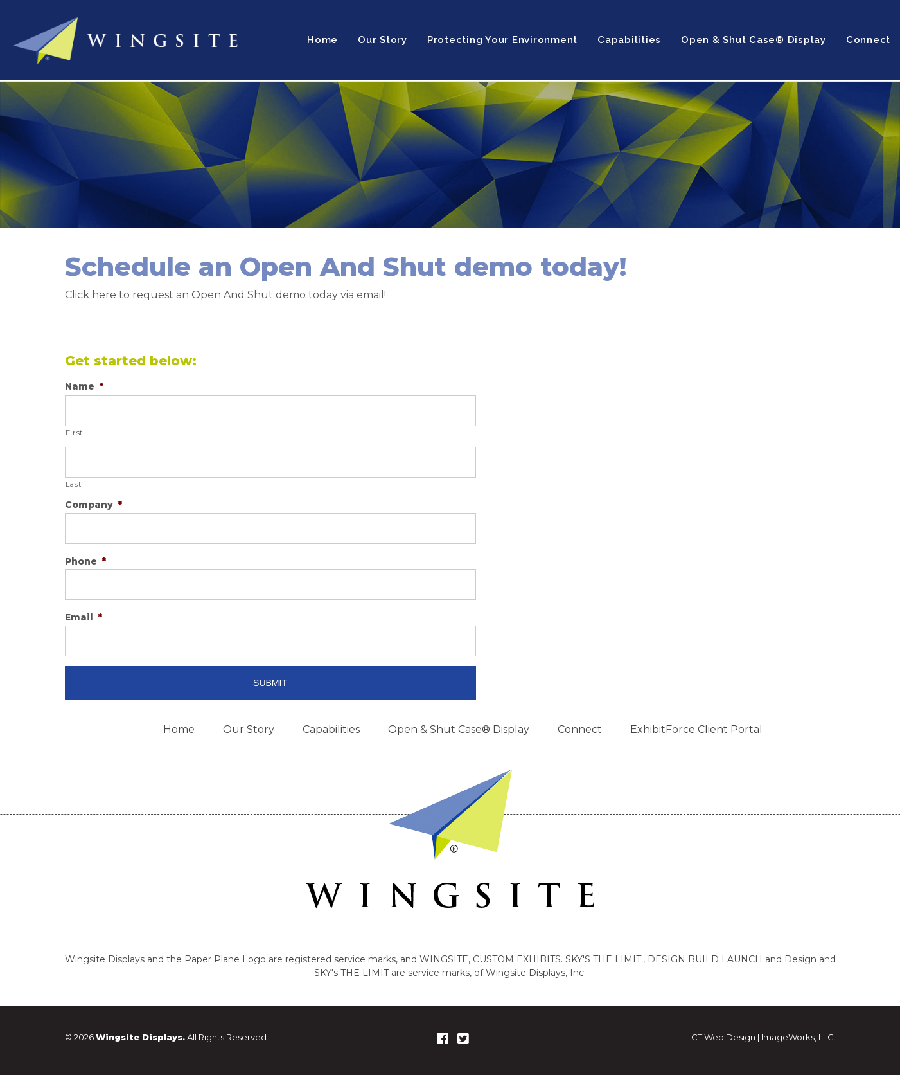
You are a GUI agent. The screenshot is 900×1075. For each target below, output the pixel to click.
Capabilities (629, 40)
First (74, 432)
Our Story (382, 40)
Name (84, 386)
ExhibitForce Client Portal (696, 729)
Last (74, 484)
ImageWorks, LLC (797, 1037)
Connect (868, 40)
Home (322, 40)
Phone (85, 561)
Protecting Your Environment (502, 40)
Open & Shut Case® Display (753, 40)
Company (93, 504)
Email (83, 617)
